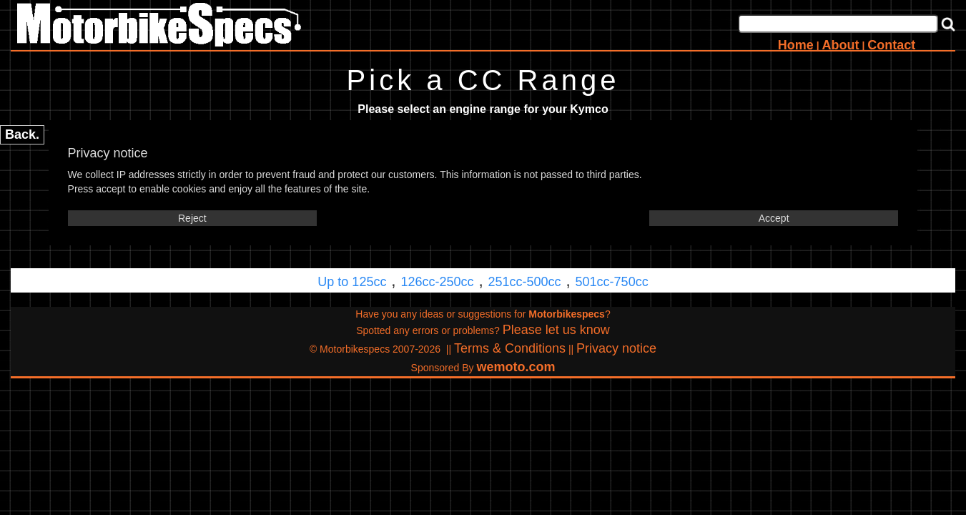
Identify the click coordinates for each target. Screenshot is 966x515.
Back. (22, 134)
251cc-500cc (524, 282)
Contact (891, 45)
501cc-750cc (612, 282)
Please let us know (556, 330)
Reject (192, 218)
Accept (774, 218)
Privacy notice (616, 348)
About (840, 45)
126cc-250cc (436, 282)
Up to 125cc (351, 282)
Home (796, 45)
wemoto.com (515, 367)
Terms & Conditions (510, 348)
